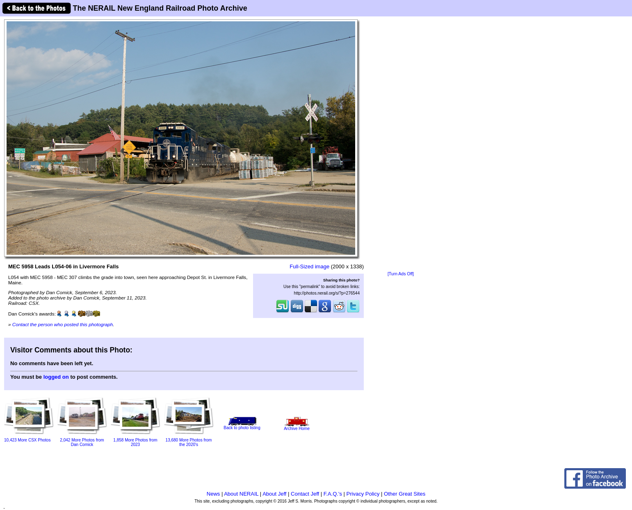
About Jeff (274, 494)
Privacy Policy (363, 494)
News (213, 494)
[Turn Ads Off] (401, 274)
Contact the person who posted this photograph (62, 324)
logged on (56, 377)
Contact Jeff (305, 494)
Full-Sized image (309, 266)
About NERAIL (241, 494)
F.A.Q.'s (333, 494)
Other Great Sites (404, 494)
